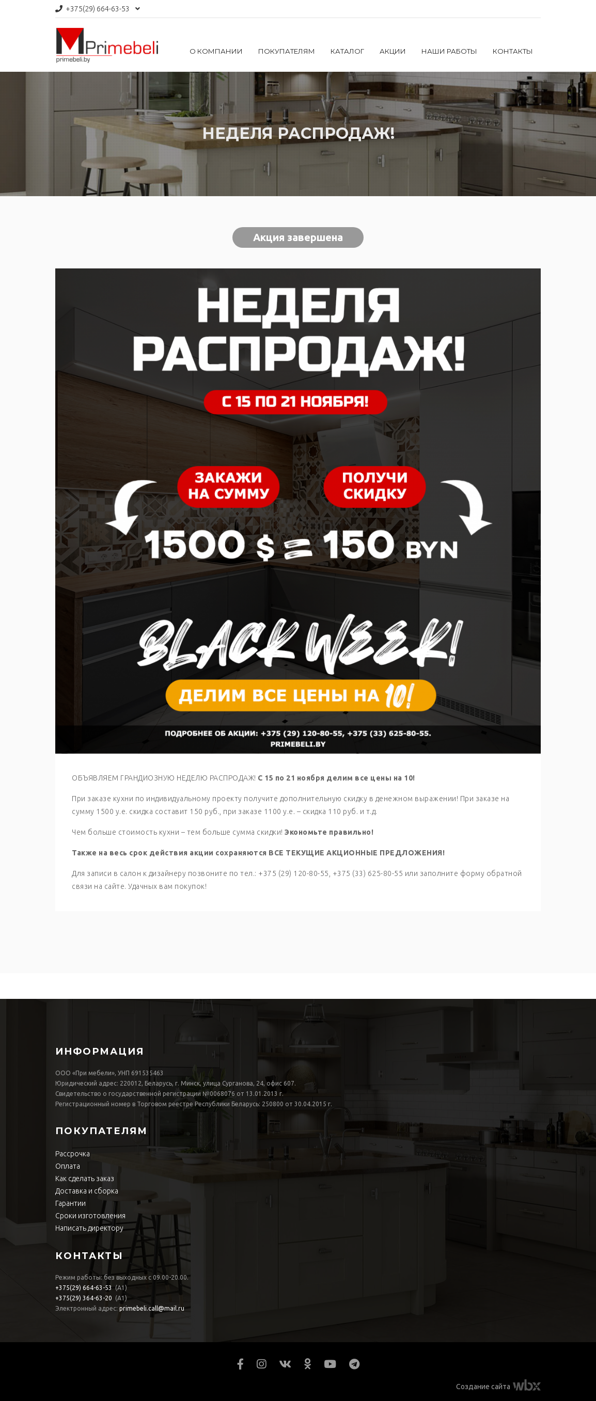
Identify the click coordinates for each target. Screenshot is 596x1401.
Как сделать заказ (84, 1178)
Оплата (67, 1166)
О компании (216, 51)
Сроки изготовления (90, 1216)
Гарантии (70, 1203)
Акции (393, 51)
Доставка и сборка (86, 1191)
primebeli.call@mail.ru (151, 1308)
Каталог (347, 51)
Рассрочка (72, 1154)
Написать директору (89, 1228)
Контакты (513, 51)
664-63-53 (98, 9)
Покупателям (286, 51)
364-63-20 (83, 1298)
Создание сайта (483, 1386)
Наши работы (449, 51)
